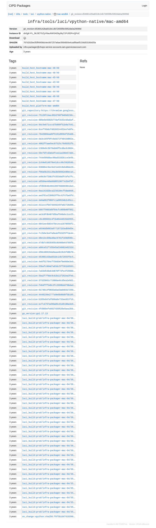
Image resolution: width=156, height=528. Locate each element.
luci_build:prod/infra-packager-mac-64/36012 (49, 417)
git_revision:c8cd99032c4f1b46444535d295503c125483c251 (56, 219)
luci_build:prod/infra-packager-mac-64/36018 (49, 389)
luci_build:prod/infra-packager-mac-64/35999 (49, 478)
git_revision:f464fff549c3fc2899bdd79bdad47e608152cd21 (56, 285)
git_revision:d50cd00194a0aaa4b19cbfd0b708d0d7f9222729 (56, 252)
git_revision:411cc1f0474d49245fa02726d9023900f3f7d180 (56, 204)
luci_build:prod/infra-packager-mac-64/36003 (49, 459)
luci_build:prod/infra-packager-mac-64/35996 (49, 492)
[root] (10, 14)
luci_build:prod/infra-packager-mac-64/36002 (49, 464)
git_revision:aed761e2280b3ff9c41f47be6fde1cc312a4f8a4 (56, 195)
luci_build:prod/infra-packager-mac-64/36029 (49, 341)
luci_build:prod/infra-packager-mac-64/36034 (49, 318)
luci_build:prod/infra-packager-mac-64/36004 (49, 455)
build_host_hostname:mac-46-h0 (40, 68)
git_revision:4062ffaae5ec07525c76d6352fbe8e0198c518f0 (56, 143)
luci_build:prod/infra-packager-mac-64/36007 (49, 441)
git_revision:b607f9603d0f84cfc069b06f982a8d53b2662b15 (56, 209)
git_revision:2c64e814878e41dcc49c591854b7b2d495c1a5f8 (56, 162)
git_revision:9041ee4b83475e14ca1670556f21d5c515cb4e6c (56, 223)
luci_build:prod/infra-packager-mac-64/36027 (49, 351)
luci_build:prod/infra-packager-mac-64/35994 (49, 502)
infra (18, 14)
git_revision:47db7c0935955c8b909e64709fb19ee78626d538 (56, 242)
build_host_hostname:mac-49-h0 (40, 96)
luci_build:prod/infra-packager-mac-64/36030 (49, 337)
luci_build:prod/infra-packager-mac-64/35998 (49, 483)
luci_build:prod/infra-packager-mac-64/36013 (49, 412)
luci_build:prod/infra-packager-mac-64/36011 (49, 422)
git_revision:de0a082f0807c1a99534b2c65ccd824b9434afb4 (56, 200)
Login (144, 5)
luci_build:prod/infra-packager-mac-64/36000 (49, 474)
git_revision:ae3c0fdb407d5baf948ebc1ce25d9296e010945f (56, 214)
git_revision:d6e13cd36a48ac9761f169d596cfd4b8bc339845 (56, 238)
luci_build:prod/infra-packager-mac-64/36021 (49, 379)
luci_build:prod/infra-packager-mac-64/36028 (49, 346)
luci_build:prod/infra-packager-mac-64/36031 (49, 332)
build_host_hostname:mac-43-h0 (40, 82)
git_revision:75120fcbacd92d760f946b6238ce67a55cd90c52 (56, 115)
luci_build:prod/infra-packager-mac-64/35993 (49, 507)
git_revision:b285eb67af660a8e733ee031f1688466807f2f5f (56, 299)
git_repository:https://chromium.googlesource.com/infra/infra (60, 110)
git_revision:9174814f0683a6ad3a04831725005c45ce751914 (56, 289)
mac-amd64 (61, 14)
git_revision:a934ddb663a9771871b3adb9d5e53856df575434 (56, 228)
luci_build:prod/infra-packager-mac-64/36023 (49, 370)
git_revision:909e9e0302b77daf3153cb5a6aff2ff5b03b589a (56, 119)
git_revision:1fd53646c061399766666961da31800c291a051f (56, 186)
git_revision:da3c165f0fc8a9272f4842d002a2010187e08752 (56, 138)
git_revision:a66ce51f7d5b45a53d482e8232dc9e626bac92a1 (56, 247)
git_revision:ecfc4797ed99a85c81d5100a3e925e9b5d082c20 (56, 304)
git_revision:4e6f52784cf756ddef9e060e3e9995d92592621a (56, 261)
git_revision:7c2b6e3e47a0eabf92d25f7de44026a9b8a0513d (56, 233)
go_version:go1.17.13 (35, 313)
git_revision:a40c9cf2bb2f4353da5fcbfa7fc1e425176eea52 (56, 176)
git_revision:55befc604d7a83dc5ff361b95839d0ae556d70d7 (56, 266)
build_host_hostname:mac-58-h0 (40, 86)
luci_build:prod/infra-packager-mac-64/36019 (49, 384)
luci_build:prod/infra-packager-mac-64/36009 (49, 431)
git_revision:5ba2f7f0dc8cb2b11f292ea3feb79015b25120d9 (56, 275)
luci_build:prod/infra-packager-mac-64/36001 (49, 469)
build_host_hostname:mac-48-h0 (40, 72)
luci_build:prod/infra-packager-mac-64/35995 (49, 497)
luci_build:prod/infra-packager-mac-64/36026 (49, 356)
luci (32, 14)
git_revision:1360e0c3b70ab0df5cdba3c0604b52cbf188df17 (56, 148)
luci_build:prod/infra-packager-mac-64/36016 (49, 398)
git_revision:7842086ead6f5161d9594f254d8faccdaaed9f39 (56, 134)
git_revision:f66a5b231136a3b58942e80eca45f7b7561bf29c (56, 171)
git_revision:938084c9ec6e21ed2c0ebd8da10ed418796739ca (56, 167)
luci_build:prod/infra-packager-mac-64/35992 (49, 511)
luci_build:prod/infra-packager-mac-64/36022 (49, 374)
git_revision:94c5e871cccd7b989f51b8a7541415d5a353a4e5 (56, 124)
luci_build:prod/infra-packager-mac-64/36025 (49, 360)
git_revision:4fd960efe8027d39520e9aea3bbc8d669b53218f (56, 308)
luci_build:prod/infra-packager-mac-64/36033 (49, 322)
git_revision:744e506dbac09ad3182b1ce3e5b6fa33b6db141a (56, 157)
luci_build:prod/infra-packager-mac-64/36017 (49, 393)
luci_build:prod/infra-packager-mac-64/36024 (49, 365)
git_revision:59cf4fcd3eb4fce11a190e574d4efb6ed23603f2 (56, 153)
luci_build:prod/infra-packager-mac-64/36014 (49, 407)
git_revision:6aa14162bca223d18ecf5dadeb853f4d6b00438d (56, 190)
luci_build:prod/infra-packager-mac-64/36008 (49, 436)
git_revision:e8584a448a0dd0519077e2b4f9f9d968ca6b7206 (56, 181)
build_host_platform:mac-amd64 (40, 105)
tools (25, 14)
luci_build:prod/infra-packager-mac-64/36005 (49, 450)
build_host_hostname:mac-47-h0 (40, 101)
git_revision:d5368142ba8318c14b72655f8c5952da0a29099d (56, 256)
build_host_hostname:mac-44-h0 (40, 91)
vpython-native (44, 14)
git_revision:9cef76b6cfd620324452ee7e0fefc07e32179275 (56, 129)
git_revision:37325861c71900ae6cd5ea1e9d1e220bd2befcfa (56, 280)
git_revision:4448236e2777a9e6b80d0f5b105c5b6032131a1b (56, 294)
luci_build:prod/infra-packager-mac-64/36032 (49, 327)
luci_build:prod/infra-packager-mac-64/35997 (49, 488)
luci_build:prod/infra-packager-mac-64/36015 (49, 403)
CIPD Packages (19, 5)
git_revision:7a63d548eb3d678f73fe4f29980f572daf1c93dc (56, 271)
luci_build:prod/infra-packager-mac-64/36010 (49, 426)
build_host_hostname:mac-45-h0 (40, 77)
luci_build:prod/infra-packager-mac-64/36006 (49, 445)
